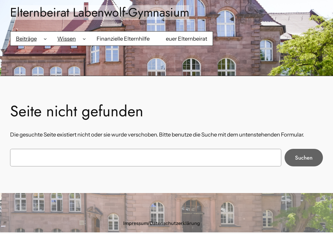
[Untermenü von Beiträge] (45, 38)
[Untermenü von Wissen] (84, 38)
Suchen (304, 158)
